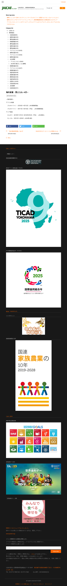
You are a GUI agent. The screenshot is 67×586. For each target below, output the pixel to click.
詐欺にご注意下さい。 (11, 148)
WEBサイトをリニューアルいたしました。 (18, 528)
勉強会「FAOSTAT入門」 (12, 311)
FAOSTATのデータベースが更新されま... (47, 131)
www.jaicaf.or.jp (10, 533)
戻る (9, 138)
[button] (12, 126)
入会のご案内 (9, 416)
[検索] (52, 8)
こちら (33, 554)
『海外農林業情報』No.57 (15, 131)
